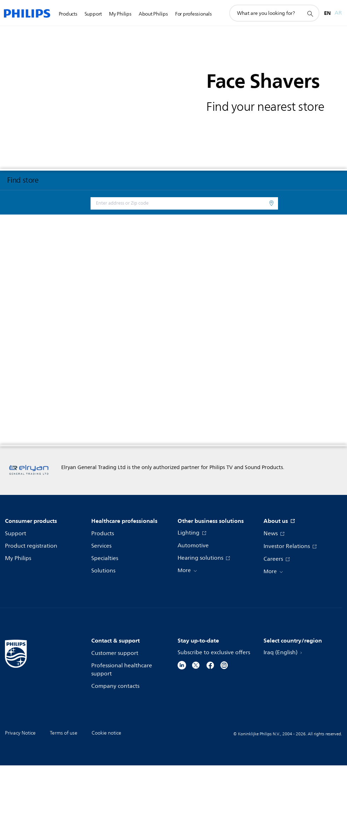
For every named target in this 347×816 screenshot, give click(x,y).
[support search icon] (310, 13)
